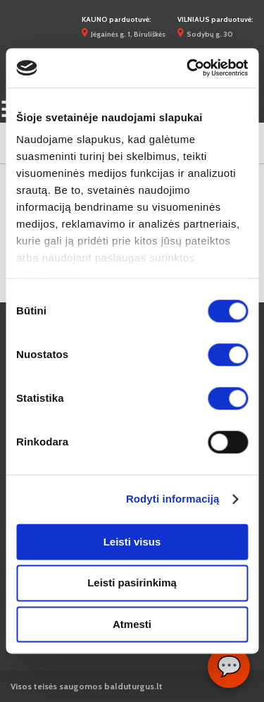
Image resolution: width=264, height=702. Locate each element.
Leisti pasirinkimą (132, 583)
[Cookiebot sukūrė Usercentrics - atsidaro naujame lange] (188, 67)
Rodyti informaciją (173, 499)
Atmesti (132, 624)
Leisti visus (132, 542)
